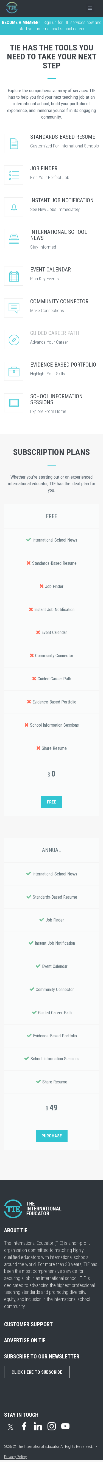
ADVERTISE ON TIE (25, 1340)
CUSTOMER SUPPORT (28, 1324)
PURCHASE (51, 1135)
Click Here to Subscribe (37, 1372)
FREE (51, 802)
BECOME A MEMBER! (21, 22)
